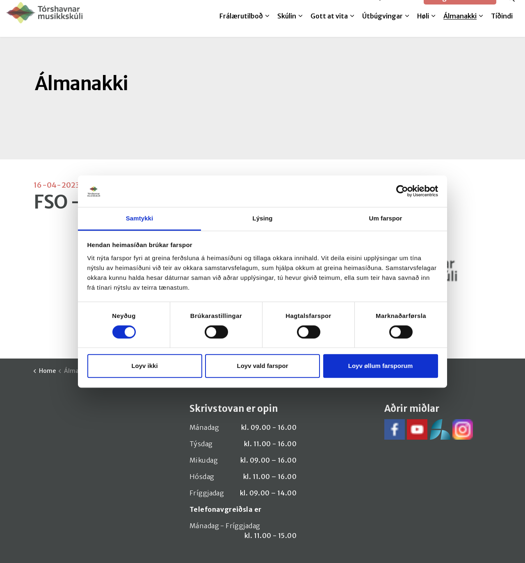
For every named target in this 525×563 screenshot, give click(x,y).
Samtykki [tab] (139, 218)
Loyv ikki (144, 365)
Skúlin (286, 27)
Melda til (353, 9)
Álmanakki (460, 27)
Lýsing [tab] (263, 218)
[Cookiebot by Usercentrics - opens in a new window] (402, 191)
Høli (423, 27)
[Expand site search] (510, 9)
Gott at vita (329, 27)
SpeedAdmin (396, 9)
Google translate (460, 9)
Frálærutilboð (241, 27)
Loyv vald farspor (262, 365)
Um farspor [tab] (385, 218)
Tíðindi (502, 27)
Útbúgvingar (382, 27)
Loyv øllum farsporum (380, 365)
